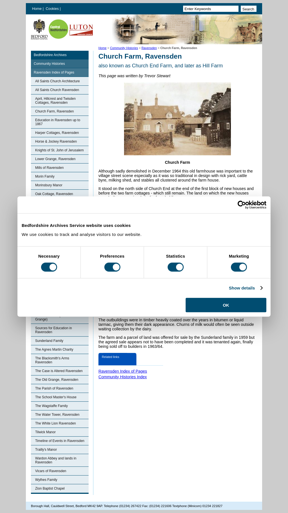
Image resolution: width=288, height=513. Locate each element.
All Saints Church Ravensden (57, 90)
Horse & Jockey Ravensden (56, 141)
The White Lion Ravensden (55, 423)
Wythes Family (46, 480)
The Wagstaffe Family (51, 406)
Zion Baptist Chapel (50, 488)
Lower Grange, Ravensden (55, 159)
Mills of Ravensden (49, 168)
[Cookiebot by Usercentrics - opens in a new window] (241, 205)
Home (37, 8)
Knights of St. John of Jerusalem (59, 150)
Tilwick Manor (45, 432)
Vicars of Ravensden (50, 471)
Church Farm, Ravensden (54, 111)
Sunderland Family (49, 341)
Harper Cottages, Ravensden (57, 133)
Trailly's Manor (46, 450)
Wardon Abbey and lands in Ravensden (55, 460)
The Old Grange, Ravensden (56, 380)
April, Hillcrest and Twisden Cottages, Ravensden (55, 101)
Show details (242, 288)
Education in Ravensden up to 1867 (57, 122)
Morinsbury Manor (48, 185)
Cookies (53, 8)
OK (226, 304)
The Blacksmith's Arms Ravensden (52, 360)
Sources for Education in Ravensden (53, 330)
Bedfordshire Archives (50, 55)
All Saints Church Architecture (57, 81)
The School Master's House (55, 397)
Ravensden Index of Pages (54, 72)
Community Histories (124, 48)
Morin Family (45, 176)
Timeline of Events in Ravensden (59, 441)
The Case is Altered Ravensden (59, 371)
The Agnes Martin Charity (54, 349)
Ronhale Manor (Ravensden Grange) (56, 317)
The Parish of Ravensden (54, 388)
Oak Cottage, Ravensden (54, 194)
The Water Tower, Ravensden (57, 415)
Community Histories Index (122, 377)
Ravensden (149, 48)
